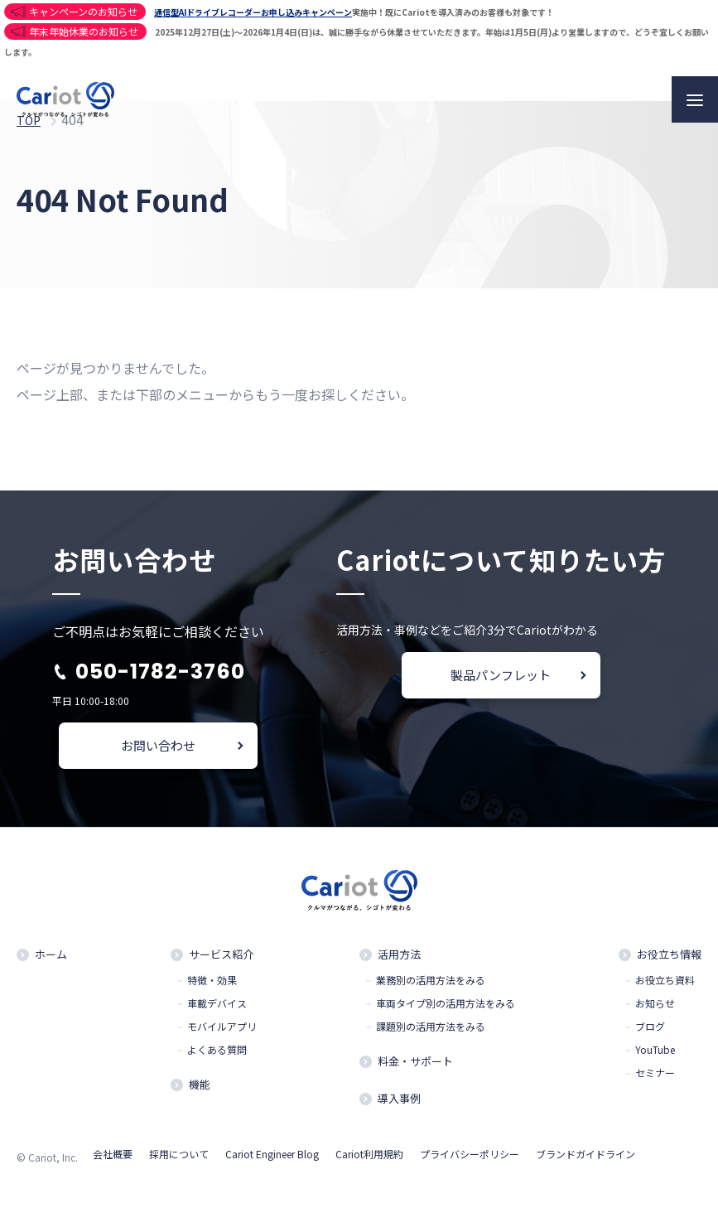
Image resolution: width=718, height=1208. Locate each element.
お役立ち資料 (665, 983)
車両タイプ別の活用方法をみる (445, 1006)
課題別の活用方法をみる (430, 1029)
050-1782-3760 (160, 671)
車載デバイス (217, 1006)
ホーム (51, 956)
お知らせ (655, 1006)
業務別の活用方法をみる (430, 983)
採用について (179, 1161)
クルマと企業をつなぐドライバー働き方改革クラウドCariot (65, 99)
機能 (199, 1088)
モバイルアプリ (222, 1029)
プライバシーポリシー (469, 1161)
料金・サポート (415, 1065)
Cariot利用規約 (369, 1161)
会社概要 (113, 1161)
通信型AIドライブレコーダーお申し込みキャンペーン (253, 12)
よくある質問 (217, 1052)
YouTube (655, 1052)
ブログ (650, 1029)
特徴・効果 (212, 983)
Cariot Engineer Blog (272, 1161)
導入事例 (399, 1105)
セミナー (655, 1075)
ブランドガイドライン (585, 1161)
